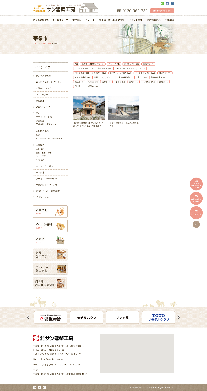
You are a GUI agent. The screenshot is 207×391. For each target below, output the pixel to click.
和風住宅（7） (149, 64)
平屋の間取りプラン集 (46, 185)
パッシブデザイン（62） (145, 73)
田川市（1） (80, 86)
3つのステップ (43, 107)
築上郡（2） (80, 82)
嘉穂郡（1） (164, 82)
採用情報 (40, 159)
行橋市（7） (93, 82)
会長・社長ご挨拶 (44, 152)
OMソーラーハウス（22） (121, 73)
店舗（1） (111, 77)
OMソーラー (42, 94)
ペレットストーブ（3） (85, 68)
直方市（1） (143, 77)
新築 (38, 135)
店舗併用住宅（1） (126, 77)
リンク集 (40, 172)
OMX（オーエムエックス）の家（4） (130, 68)
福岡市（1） (134, 82)
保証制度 (40, 121)
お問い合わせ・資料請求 (48, 191)
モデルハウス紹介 (44, 166)
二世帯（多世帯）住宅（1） (93, 64)
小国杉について (43, 88)
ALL (77, 64)
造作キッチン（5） (132, 64)
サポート (40, 113)
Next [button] (179, 317)
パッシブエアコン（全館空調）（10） (91, 73)
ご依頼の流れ (42, 131)
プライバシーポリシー (46, 178)
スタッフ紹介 (42, 156)
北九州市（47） (149, 82)
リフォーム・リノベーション (49, 138)
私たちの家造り (43, 76)
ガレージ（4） (115, 64)
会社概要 (40, 149)
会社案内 (40, 145)
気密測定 (40, 100)
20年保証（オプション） (47, 124)
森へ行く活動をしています (49, 82)
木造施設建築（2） (83, 77)
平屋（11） (98, 77)
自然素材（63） (165, 73)
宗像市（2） (121, 82)
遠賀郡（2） (107, 82)
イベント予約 (42, 197)
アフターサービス (44, 117)
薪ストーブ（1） (105, 68)
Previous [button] (28, 317)
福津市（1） (93, 86)
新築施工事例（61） (159, 77)
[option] (53, 317)
